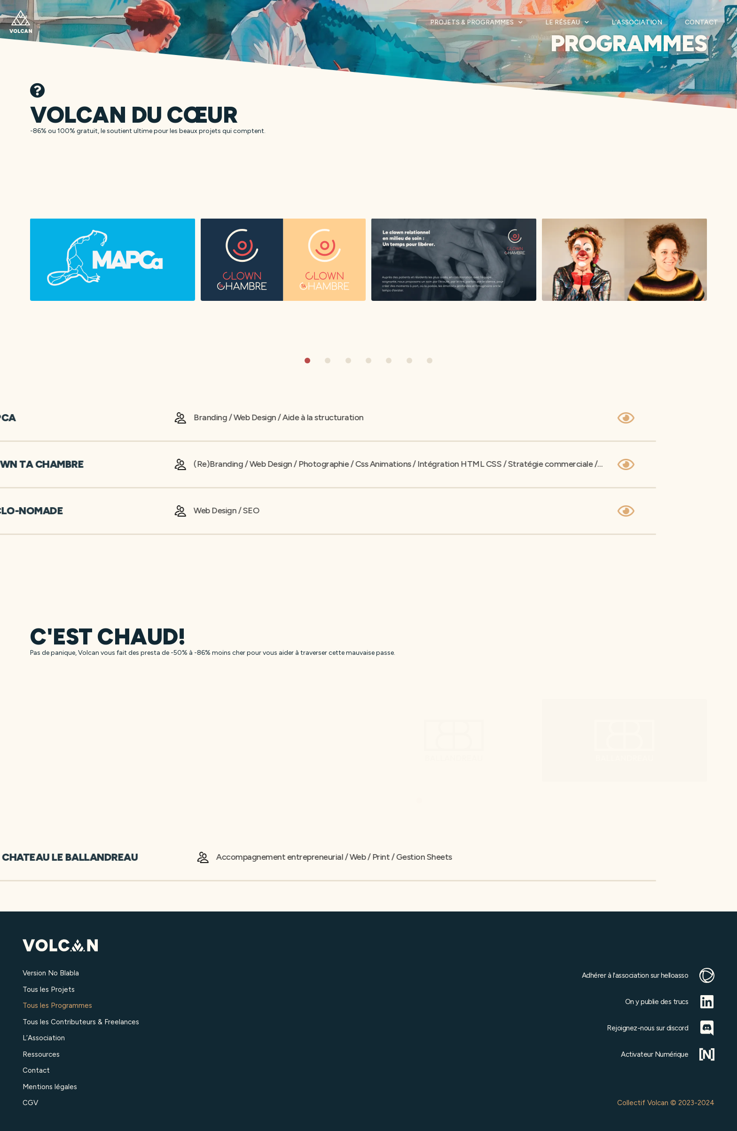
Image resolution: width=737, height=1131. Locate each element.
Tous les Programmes (57, 1005)
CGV (30, 1103)
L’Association (637, 22)
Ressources (41, 1054)
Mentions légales (50, 1087)
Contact (701, 22)
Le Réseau (567, 23)
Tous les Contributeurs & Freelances (81, 1022)
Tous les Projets (49, 989)
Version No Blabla (51, 973)
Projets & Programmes (476, 23)
